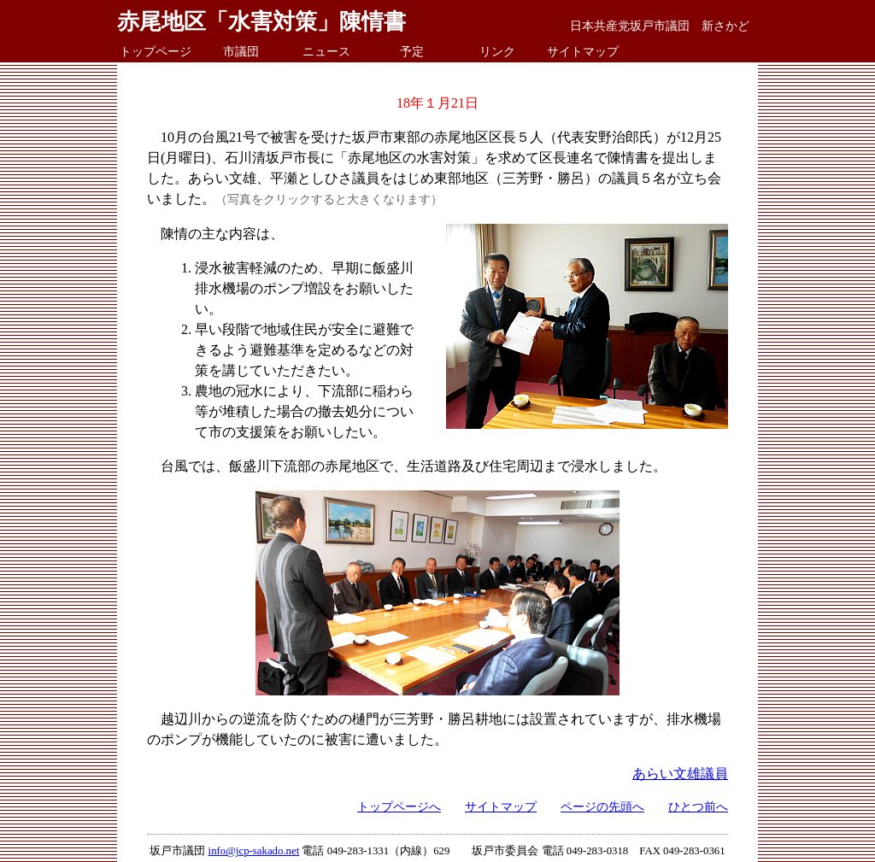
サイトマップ (583, 51)
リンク (497, 51)
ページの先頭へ (602, 806)
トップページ (155, 51)
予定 (412, 51)
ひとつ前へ (698, 806)
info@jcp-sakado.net (254, 851)
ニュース (326, 51)
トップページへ (399, 806)
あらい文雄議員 (680, 773)
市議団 (241, 51)
